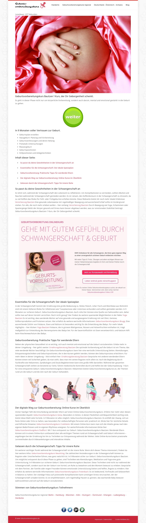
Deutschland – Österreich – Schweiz (108, 5)
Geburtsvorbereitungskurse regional (76, 5)
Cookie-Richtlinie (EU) (122, 519)
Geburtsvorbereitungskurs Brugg (110, 321)
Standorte (55, 5)
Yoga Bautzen (43, 327)
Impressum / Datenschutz (103, 519)
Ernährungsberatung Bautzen (62, 347)
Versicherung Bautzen (24, 202)
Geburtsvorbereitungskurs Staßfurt (31, 430)
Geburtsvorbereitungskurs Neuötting (48, 453)
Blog (127, 5)
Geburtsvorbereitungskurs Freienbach (72, 471)
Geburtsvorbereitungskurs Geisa (47, 415)
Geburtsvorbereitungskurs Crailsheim (53, 424)
